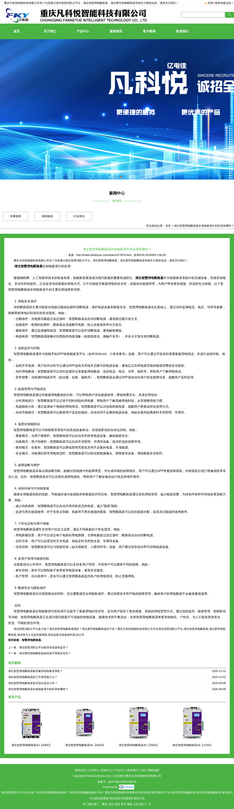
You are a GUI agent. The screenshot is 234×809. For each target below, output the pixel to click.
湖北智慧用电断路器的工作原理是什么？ (32, 677)
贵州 (123, 804)
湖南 (129, 804)
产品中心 (83, 31)
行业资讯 (79, 216)
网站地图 (153, 770)
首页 (16, 31)
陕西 (117, 804)
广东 (148, 804)
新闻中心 (106, 770)
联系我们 (182, 31)
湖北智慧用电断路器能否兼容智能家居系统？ (35, 671)
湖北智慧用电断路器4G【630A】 (85, 745)
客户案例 (149, 31)
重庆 (104, 804)
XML (143, 770)
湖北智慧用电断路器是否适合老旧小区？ (32, 683)
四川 (142, 804)
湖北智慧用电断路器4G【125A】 (192, 745)
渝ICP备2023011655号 (122, 781)
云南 (136, 804)
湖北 (111, 804)
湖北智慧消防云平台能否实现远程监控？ (43, 647)
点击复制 (118, 775)
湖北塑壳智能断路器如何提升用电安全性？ (45, 653)
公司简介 (93, 770)
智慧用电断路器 (31, 640)
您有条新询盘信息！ (219, 2)
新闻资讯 (116, 31)
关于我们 (49, 31)
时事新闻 (15, 216)
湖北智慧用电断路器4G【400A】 (31, 745)
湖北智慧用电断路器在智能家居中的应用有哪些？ (204, 225)
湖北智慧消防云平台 (68, 2)
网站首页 (80, 770)
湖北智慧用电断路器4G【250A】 (139, 745)
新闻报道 (47, 216)
